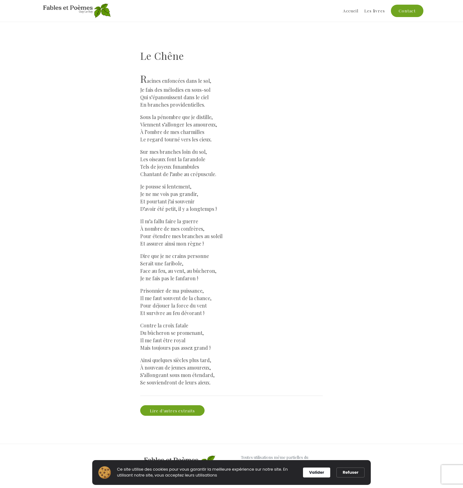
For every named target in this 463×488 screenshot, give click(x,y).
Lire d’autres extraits (172, 410)
